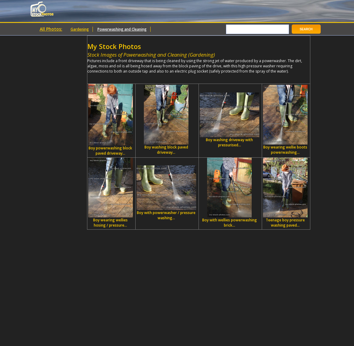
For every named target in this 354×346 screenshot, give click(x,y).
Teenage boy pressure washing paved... (285, 193)
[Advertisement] (158, 76)
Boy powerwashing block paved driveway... (110, 120)
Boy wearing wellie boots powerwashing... (285, 120)
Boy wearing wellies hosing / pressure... (110, 193)
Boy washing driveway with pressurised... (229, 120)
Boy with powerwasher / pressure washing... (166, 192)
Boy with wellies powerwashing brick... (229, 193)
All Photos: (51, 29)
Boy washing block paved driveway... (166, 120)
